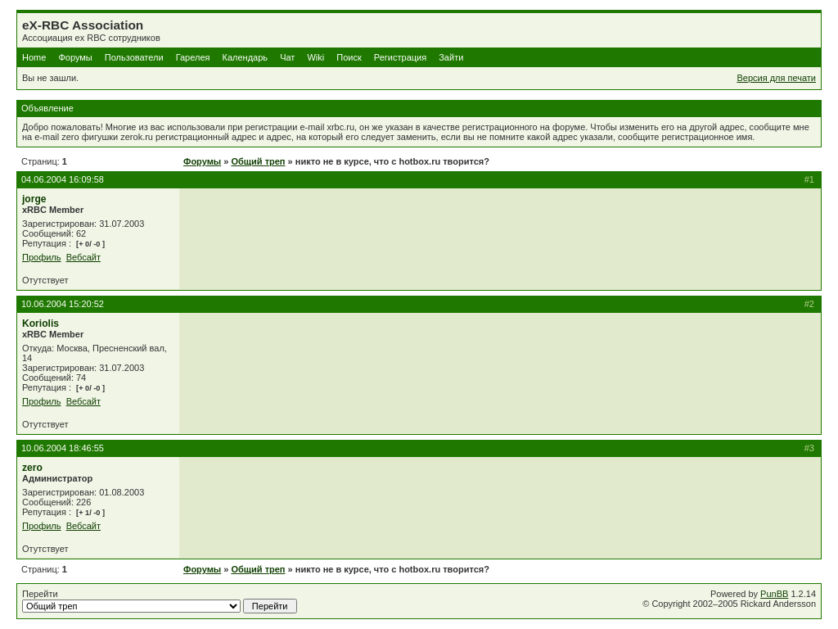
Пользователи (134, 57)
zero (32, 467)
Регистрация (400, 57)
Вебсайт (83, 257)
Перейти (159, 601)
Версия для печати (776, 78)
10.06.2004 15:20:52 (62, 304)
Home (34, 57)
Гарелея (193, 57)
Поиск (348, 57)
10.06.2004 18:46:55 (62, 448)
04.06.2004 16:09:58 (62, 179)
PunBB (774, 594)
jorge (34, 199)
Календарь (245, 57)
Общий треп (258, 161)
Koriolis (40, 323)
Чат (287, 57)
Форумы (75, 57)
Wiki (315, 57)
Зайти (451, 57)
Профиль (41, 257)
